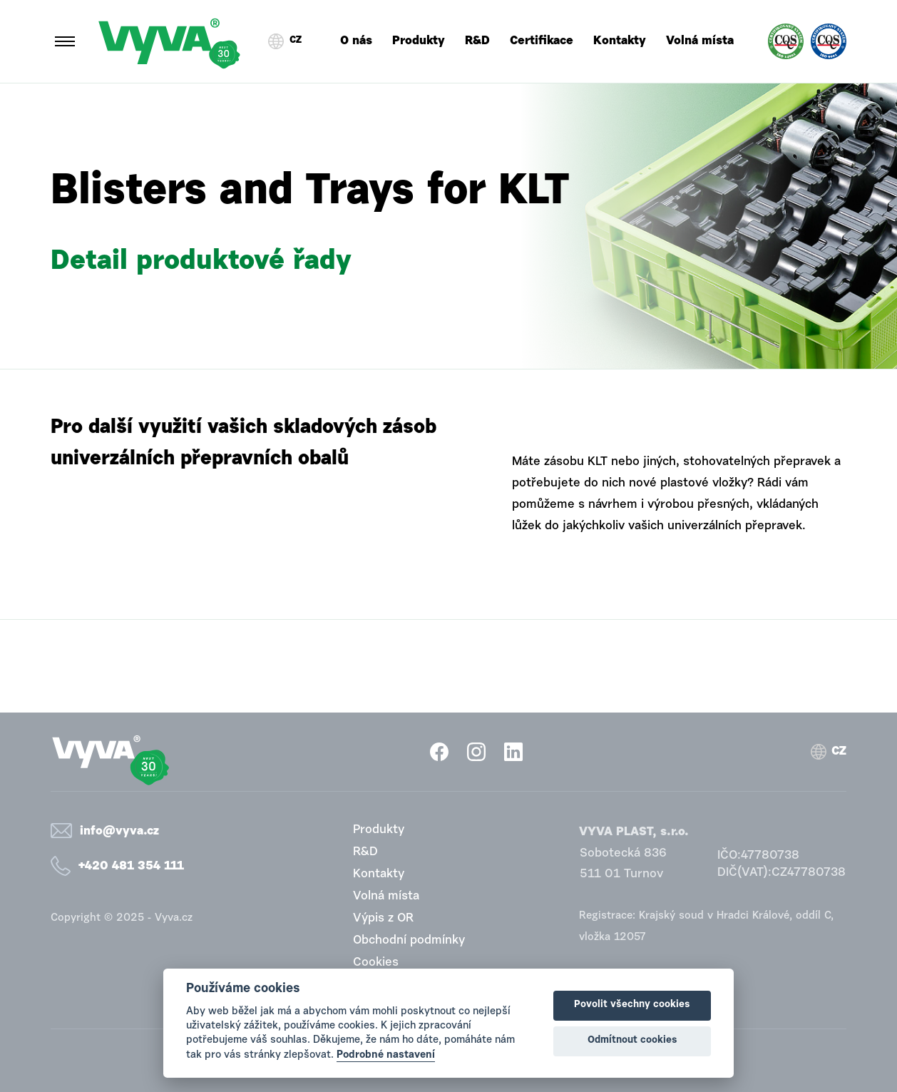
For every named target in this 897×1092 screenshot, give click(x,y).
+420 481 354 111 (131, 866)
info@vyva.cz (119, 831)
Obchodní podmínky (409, 940)
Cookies (376, 962)
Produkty (418, 41)
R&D (477, 41)
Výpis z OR (383, 918)
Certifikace (541, 41)
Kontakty (619, 41)
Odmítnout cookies (632, 1041)
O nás (356, 41)
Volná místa (700, 41)
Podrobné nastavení (386, 1055)
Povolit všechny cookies (632, 1005)
